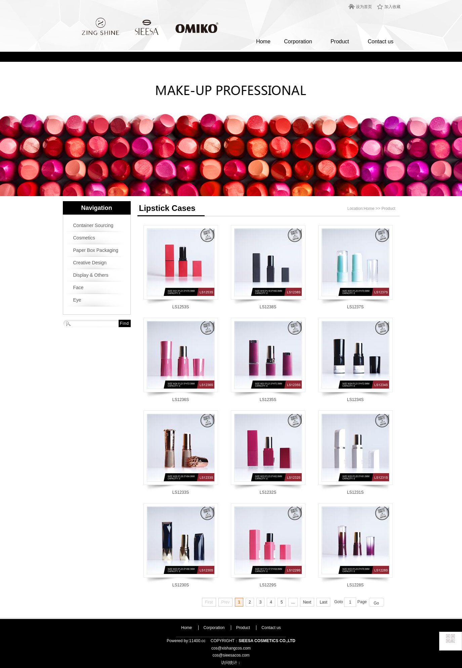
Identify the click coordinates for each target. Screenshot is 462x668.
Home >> (372, 208)
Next (307, 602)
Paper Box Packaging (96, 250)
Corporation (298, 41)
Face (78, 287)
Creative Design (90, 262)
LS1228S (355, 585)
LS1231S (355, 492)
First (209, 602)
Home (263, 41)
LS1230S (180, 585)
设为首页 (364, 6)
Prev (225, 602)
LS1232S (268, 492)
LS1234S (355, 399)
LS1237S (355, 307)
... (293, 602)
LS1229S (268, 585)
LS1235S (268, 399)
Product (340, 41)
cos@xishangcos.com (231, 648)
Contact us (380, 41)
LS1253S (180, 307)
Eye (77, 300)
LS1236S (180, 399)
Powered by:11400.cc (186, 640)
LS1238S (268, 307)
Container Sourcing (93, 225)
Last (323, 602)
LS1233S (180, 492)
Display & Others (91, 275)
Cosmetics (84, 237)
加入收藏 (392, 6)
